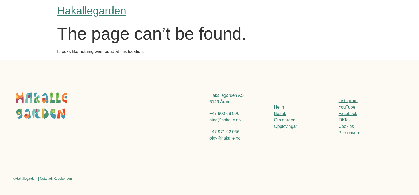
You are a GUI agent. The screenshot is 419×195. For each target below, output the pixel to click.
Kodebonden (63, 179)
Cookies (346, 126)
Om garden (284, 120)
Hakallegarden (91, 11)
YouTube (347, 107)
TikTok (345, 120)
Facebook (348, 113)
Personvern (349, 133)
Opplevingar (285, 126)
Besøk (280, 113)
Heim (279, 107)
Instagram (348, 100)
